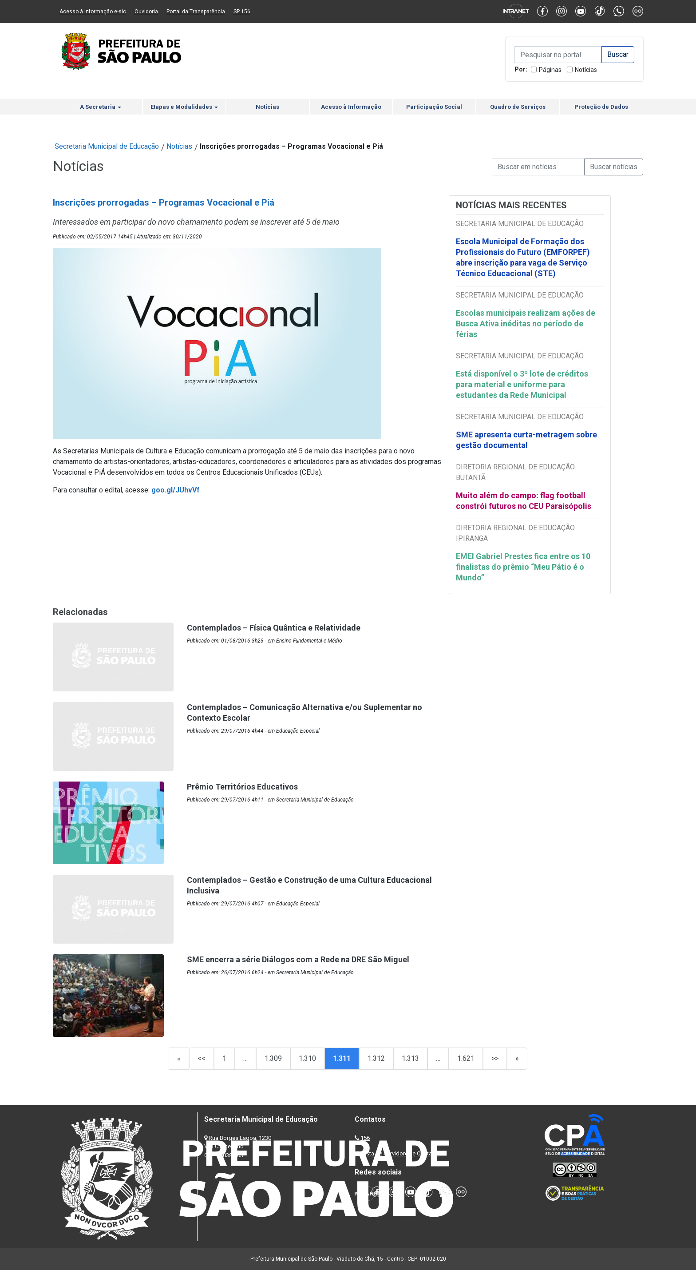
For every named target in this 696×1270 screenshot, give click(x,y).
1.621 (466, 1058)
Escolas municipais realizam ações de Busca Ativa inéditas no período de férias (525, 323)
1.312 (376, 1058)
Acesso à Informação (351, 106)
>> (494, 1058)
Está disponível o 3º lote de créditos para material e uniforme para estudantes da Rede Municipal (522, 384)
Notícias (586, 69)
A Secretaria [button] (100, 106)
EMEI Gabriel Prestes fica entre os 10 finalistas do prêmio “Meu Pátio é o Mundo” (523, 567)
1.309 (273, 1058)
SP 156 (241, 11)
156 (365, 1138)
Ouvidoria (146, 11)
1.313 (410, 1058)
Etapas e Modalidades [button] (184, 106)
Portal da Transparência (195, 11)
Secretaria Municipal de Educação (107, 146)
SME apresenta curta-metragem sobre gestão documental (526, 440)
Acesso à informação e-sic (92, 11)
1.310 (307, 1058)
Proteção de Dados (601, 106)
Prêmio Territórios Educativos (242, 786)
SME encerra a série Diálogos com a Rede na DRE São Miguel (298, 959)
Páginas (550, 69)
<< (202, 1058)
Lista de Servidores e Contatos (401, 1153)
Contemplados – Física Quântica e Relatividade (273, 627)
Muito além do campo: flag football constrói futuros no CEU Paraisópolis (523, 501)
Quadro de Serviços (518, 106)
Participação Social (434, 106)
